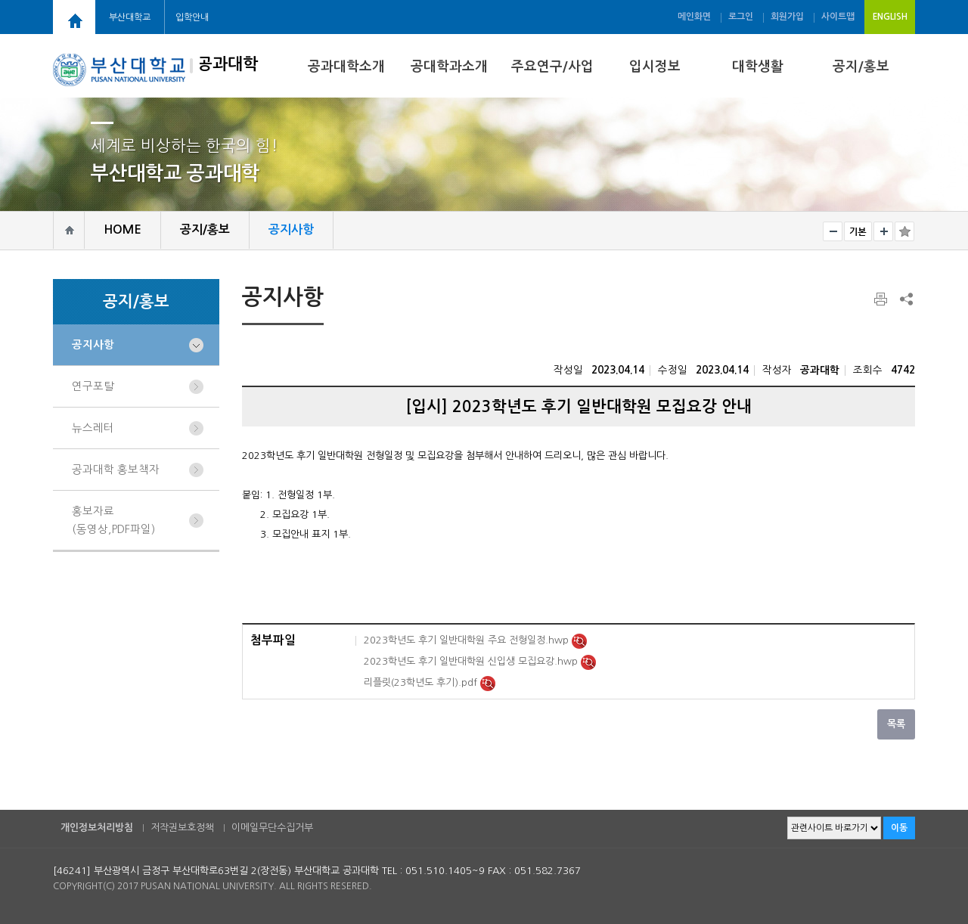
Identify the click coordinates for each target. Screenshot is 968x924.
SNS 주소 (905, 299)
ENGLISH (890, 16)
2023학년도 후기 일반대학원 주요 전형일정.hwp (468, 640)
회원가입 (787, 16)
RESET (858, 231)
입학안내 (192, 17)
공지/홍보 (861, 66)
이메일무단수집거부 (272, 828)
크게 (883, 231)
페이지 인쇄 (882, 299)
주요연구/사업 (552, 66)
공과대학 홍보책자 (116, 469)
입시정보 (655, 66)
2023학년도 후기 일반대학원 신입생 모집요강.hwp (472, 661)
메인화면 (694, 16)
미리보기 (579, 641)
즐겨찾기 (904, 231)
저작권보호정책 (182, 828)
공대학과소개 (449, 66)
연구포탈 (93, 386)
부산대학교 (129, 17)
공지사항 (93, 345)
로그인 (740, 16)
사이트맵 (838, 16)
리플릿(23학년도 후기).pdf (422, 682)
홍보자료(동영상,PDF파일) (113, 520)
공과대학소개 (346, 66)
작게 (832, 231)
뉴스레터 (93, 428)
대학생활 (757, 66)
